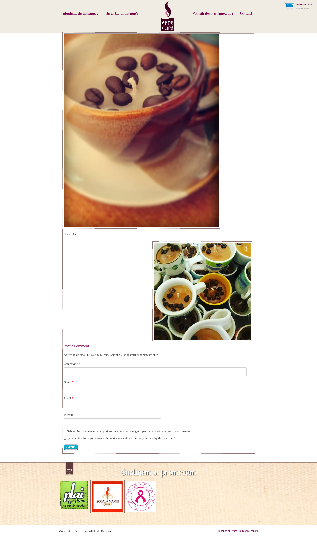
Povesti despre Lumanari (212, 13)
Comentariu (72, 363)
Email (67, 398)
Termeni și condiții (248, 531)
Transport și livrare (227, 531)
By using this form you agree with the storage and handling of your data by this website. (121, 438)
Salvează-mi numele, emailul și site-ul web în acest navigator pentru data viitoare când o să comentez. (129, 431)
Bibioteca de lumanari (79, 13)
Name (67, 382)
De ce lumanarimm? (121, 13)
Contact (246, 13)
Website (68, 414)
